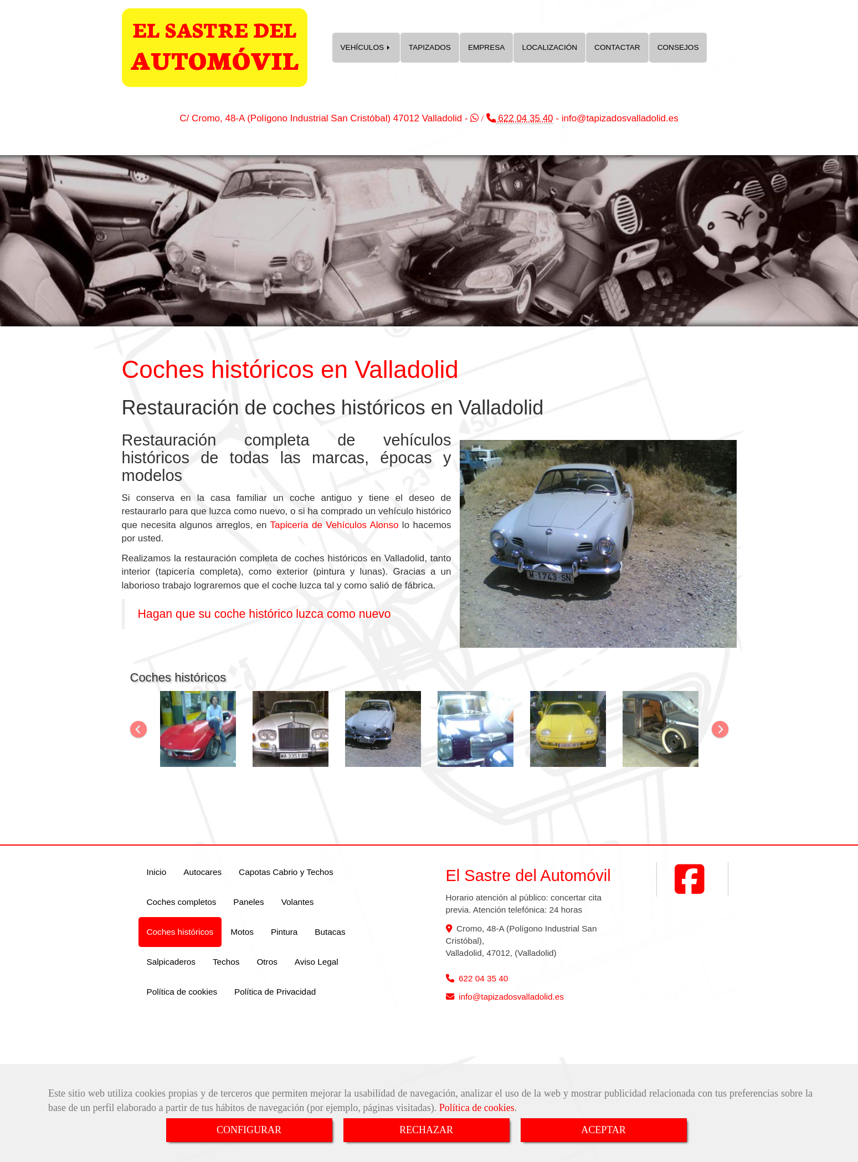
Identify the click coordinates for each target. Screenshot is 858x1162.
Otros (266, 961)
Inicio (157, 872)
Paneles (248, 902)
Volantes (297, 902)
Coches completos (182, 902)
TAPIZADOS (430, 47)
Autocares (202, 872)
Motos (242, 931)
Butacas (330, 931)
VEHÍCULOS (366, 47)
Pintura (284, 931)
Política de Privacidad (275, 991)
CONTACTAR (617, 47)
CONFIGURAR (249, 1129)
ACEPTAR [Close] (603, 1129)
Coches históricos (180, 931)
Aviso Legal (316, 961)
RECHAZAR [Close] (426, 1129)
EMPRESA (486, 47)
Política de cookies (477, 1107)
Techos (226, 961)
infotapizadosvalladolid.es (620, 118)
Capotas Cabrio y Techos (286, 872)
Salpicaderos (171, 961)
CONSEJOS (678, 47)
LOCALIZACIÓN (549, 47)
